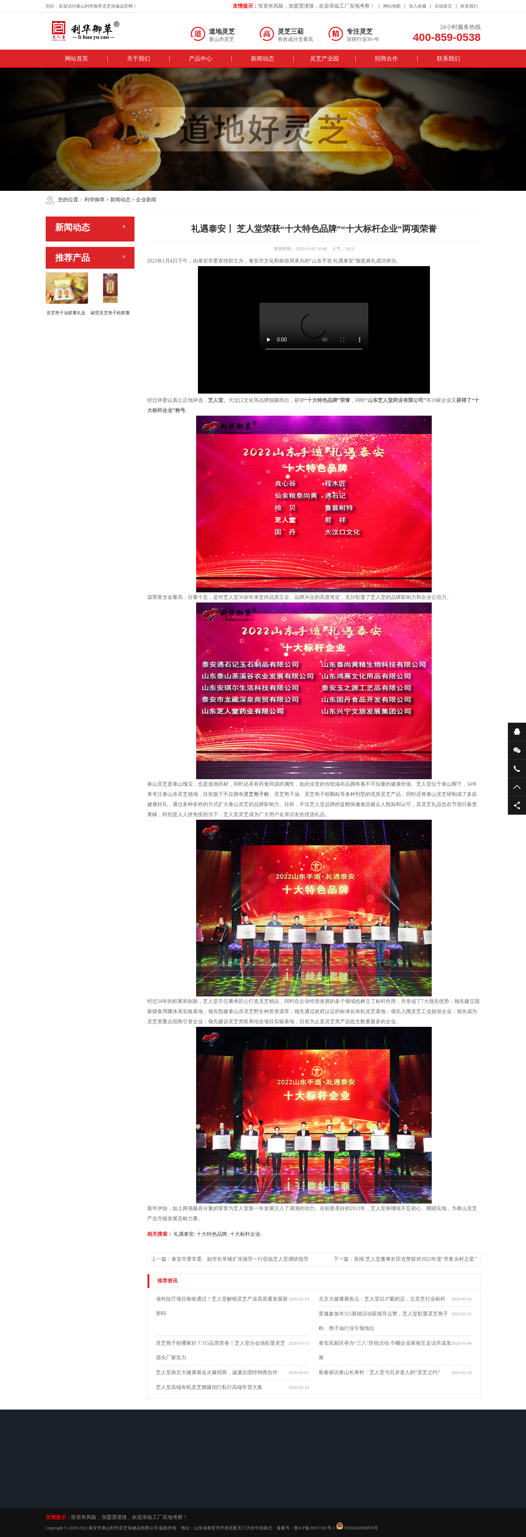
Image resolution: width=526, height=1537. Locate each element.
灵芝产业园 (324, 58)
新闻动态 (262, 58)
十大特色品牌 (211, 1234)
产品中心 (200, 58)
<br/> (314, 330)
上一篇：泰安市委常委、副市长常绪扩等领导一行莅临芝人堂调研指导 (229, 1259)
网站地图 (392, 6)
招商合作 (386, 58)
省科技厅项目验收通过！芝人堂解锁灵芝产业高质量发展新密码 (222, 1306)
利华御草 (94, 199)
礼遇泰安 (183, 1234)
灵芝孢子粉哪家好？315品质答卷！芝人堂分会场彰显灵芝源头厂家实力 (220, 1350)
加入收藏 (417, 6)
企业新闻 (146, 199)
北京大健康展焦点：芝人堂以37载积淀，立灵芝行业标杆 (382, 1299)
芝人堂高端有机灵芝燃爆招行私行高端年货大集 (209, 1387)
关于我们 (138, 58)
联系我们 (469, 6)
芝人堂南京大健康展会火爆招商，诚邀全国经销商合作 (217, 1372)
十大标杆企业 (244, 1234)
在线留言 (443, 6)
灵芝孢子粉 (256, 794)
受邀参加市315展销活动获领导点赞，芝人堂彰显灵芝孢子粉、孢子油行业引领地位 (383, 1321)
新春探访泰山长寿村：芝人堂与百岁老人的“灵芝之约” (379, 1372)
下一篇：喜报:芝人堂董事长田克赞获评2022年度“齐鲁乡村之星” (405, 1259)
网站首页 (76, 58)
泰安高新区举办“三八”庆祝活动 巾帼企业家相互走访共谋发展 (385, 1350)
